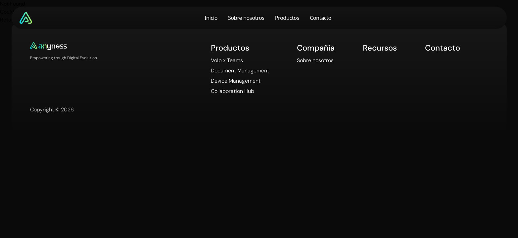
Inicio (211, 17)
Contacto (320, 17)
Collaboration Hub (232, 91)
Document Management (240, 70)
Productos (287, 17)
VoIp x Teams (227, 60)
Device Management (235, 80)
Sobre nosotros (246, 17)
